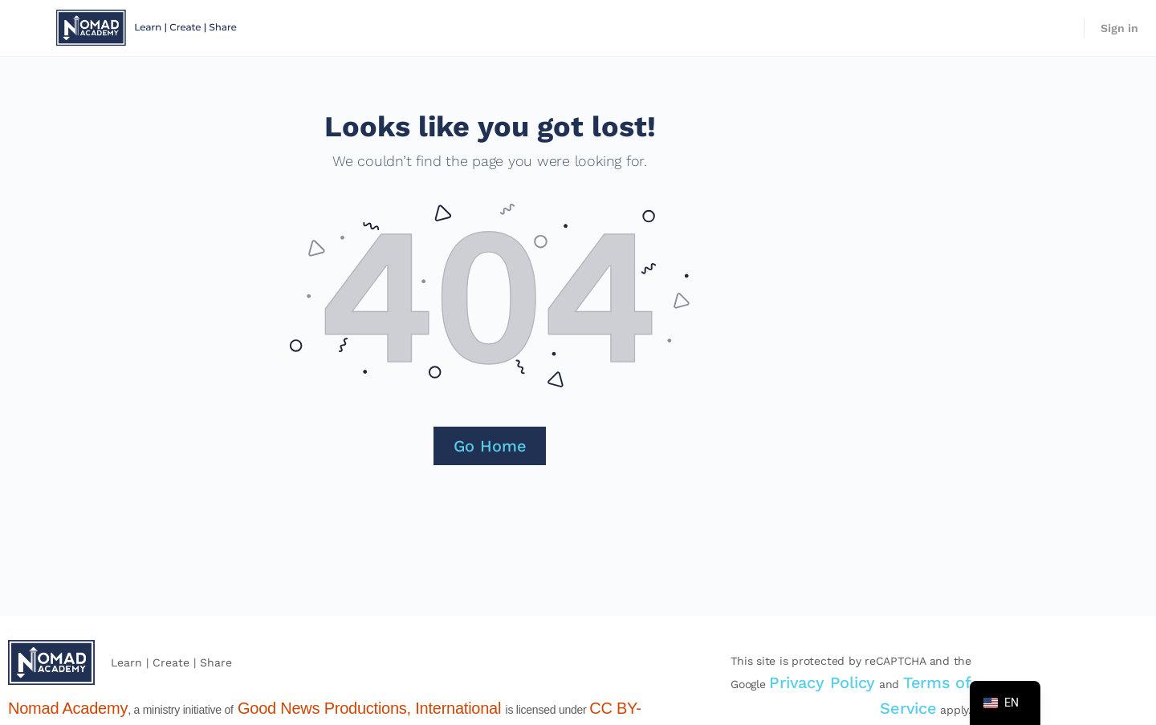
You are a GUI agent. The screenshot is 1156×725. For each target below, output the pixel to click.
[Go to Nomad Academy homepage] (148, 26)
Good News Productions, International (370, 708)
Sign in (1119, 28)
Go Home (490, 446)
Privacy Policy (822, 682)
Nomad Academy (68, 708)
